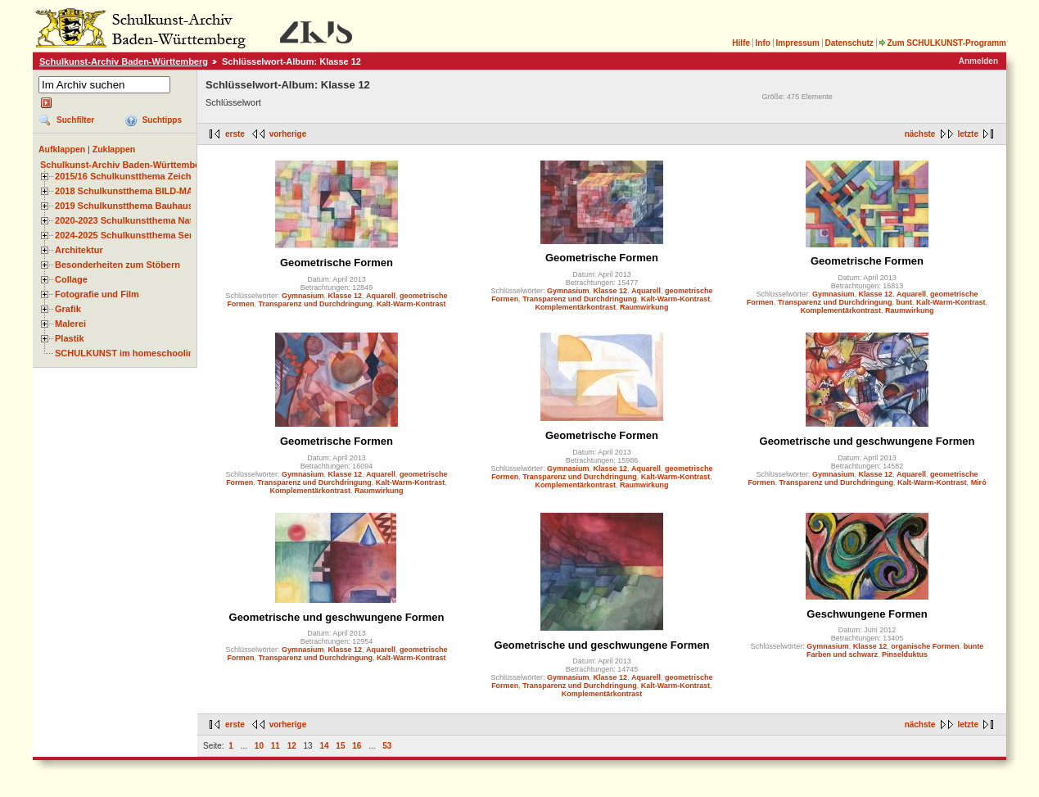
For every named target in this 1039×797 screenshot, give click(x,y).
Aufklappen (61, 149)
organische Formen (925, 646)
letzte (967, 133)
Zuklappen (114, 149)
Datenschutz (848, 43)
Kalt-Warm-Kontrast (411, 304)
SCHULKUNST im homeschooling (127, 353)
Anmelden (978, 61)
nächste (920, 133)
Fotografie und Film (97, 294)
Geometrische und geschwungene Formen (867, 441)
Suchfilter (75, 120)
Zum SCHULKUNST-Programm (942, 43)
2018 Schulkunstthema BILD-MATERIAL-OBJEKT (159, 191)
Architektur (79, 250)
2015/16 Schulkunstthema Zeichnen (131, 176)
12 (291, 745)
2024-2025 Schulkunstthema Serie (128, 235)
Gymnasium (303, 296)
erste (235, 133)
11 (275, 745)
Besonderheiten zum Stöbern (117, 264)
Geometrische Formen (336, 262)
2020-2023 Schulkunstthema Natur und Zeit (147, 220)
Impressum (797, 43)
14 (323, 745)
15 (340, 745)
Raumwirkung (644, 307)
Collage (71, 279)
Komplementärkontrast (575, 307)
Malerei (70, 323)
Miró (979, 482)
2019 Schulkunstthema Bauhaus (124, 206)
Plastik (69, 338)
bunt (904, 302)
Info (763, 43)
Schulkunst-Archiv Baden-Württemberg (123, 61)
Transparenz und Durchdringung (315, 304)
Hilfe (741, 43)
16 (356, 745)
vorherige (288, 133)
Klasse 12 (345, 296)
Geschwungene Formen (866, 614)
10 (259, 745)
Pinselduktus (905, 654)
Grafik (68, 309)
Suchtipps (162, 120)
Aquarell (380, 296)
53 (386, 745)
